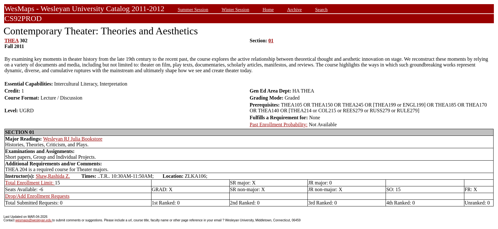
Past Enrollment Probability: (278, 124)
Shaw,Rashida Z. (53, 176)
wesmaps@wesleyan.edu (33, 220)
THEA (11, 40)
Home (268, 9)
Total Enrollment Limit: (30, 182)
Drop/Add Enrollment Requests (37, 196)
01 (270, 40)
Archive (294, 9)
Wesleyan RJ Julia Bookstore (73, 139)
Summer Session (193, 9)
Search (321, 9)
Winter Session (235, 9)
